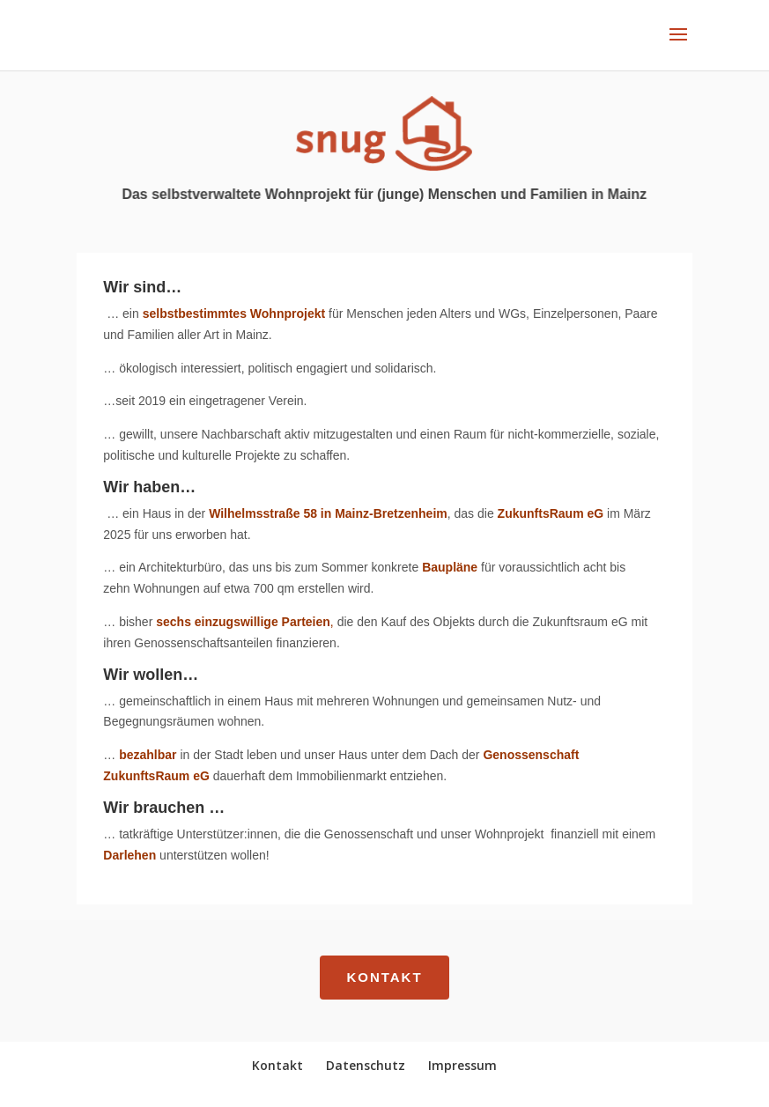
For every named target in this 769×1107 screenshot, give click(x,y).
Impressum (462, 1065)
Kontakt (384, 977)
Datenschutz (365, 1065)
